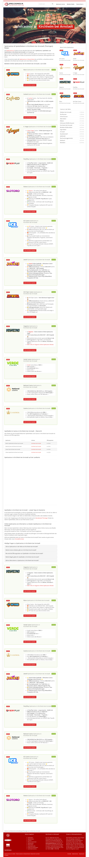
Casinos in (6, 831)
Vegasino (30, 332)
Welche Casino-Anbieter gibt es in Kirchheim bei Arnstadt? (21, 550)
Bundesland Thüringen (42, 518)
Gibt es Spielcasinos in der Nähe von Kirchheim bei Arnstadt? (22, 546)
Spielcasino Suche (60, 4)
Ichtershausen (72, 117)
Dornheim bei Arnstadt (72, 125)
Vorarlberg (19, 831)
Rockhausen (72, 114)
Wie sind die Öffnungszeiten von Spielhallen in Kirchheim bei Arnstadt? (24, 553)
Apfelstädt (72, 136)
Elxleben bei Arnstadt (72, 112)
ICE (29, 226)
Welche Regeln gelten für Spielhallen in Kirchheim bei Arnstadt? (22, 557)
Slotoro (31, 190)
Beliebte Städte (70, 4)
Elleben (72, 121)
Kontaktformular (19, 539)
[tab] (31, 546)
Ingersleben (72, 130)
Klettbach (72, 140)
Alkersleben (72, 119)
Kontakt (69, 853)
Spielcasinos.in (10, 50)
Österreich (12, 831)
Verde (28, 365)
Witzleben (72, 143)
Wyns (28, 73)
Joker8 (30, 263)
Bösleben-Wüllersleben (72, 127)
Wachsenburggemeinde (72, 138)
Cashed (30, 98)
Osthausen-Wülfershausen (72, 123)
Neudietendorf (72, 134)
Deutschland (80, 4)
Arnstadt (72, 132)
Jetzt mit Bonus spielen (29, 85)
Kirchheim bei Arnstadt (42, 70)
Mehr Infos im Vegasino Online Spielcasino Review (40, 344)
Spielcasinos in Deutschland (27, 59)
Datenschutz (75, 853)
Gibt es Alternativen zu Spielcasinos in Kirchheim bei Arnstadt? (22, 560)
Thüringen (25, 831)
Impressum (81, 853)
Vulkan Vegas (30, 130)
